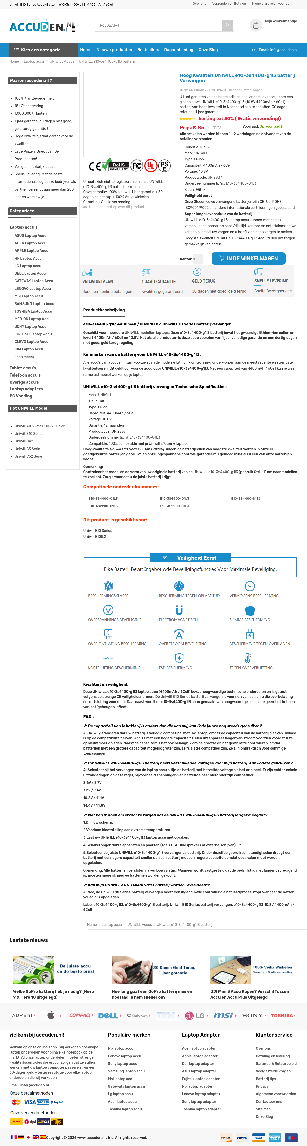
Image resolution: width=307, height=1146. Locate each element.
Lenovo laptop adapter (201, 1094)
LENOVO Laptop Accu (33, 289)
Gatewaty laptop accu (126, 1086)
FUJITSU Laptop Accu (33, 334)
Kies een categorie (37, 49)
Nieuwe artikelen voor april (272, 3)
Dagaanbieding (178, 49)
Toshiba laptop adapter (201, 1109)
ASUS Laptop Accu (30, 235)
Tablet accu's (23, 368)
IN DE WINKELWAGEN (248, 258)
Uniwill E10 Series (29, 434)
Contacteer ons (269, 1102)
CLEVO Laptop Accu (31, 342)
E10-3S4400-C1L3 (103, 498)
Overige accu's (24, 382)
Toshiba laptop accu (125, 1109)
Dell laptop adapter (198, 1064)
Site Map (263, 1109)
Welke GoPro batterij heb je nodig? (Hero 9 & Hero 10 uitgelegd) (53, 994)
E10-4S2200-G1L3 (174, 506)
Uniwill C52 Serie (28, 456)
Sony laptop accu (122, 1064)
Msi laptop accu (121, 1079)
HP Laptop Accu (28, 258)
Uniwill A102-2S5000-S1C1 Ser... (41, 426)
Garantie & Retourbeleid (276, 1064)
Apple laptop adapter (200, 1056)
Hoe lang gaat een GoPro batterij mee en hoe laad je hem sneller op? (152, 994)
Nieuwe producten (114, 49)
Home (86, 49)
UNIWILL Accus (61, 61)
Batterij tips (266, 1079)
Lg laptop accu (120, 1094)
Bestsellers (148, 49)
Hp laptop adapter (197, 1086)
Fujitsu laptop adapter (201, 1079)
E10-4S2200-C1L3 (103, 506)
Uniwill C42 (24, 441)
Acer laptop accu (122, 1102)
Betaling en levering (273, 1056)
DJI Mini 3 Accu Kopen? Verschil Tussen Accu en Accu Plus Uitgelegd (249, 994)
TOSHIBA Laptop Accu (33, 311)
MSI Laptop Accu (29, 296)
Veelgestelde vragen (273, 1071)
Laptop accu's (24, 227)
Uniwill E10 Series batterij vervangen (192, 697)
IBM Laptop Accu (29, 349)
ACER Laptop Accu (30, 243)
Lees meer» (24, 357)
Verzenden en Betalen (229, 3)
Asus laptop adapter (199, 1071)
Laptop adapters (26, 389)
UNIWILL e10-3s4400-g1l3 (215, 472)
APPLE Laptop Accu (31, 251)
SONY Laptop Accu (30, 326)
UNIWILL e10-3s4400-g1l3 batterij (107, 61)
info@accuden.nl (284, 50)
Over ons (199, 3)
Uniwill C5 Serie (27, 449)
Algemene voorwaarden (276, 1094)
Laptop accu (34, 61)
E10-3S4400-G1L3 (241, 183)
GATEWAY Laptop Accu (34, 281)
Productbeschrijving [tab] (104, 310)
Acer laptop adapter (199, 1048)
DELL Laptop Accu (30, 273)
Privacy (262, 1086)
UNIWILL (201, 153)
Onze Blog (208, 49)
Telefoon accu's (25, 375)
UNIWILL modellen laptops (147, 333)
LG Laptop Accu (28, 266)
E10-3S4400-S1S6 (245, 498)
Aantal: (186, 259)
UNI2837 (215, 177)
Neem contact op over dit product (113, 207)
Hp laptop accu (121, 1048)
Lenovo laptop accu (124, 1056)
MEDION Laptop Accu (33, 319)
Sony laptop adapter (199, 1102)
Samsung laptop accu (126, 1071)
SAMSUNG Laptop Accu (34, 304)
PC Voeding (21, 396)
